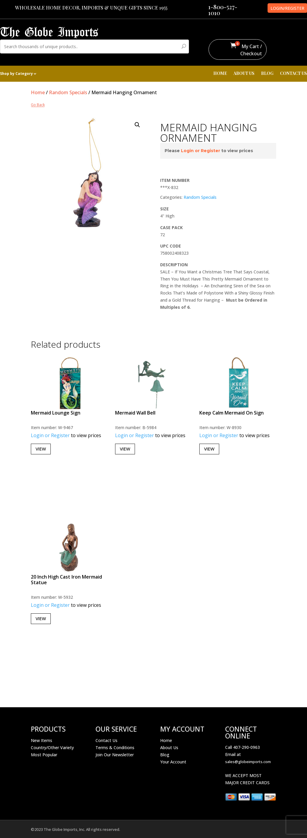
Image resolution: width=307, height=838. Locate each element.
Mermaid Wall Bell (135, 412)
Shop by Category (16, 74)
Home (38, 92)
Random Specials (68, 92)
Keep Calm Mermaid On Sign (231, 412)
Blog (164, 754)
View (41, 449)
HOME (220, 73)
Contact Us (106, 740)
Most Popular (44, 754)
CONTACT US (293, 73)
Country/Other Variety (52, 747)
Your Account (173, 762)
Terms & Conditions (115, 747)
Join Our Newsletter (115, 754)
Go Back (38, 105)
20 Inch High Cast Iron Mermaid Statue (66, 580)
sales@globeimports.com (248, 761)
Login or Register (200, 150)
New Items (41, 740)
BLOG (267, 73)
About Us (169, 747)
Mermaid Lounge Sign (55, 412)
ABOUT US (243, 73)
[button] (137, 124)
